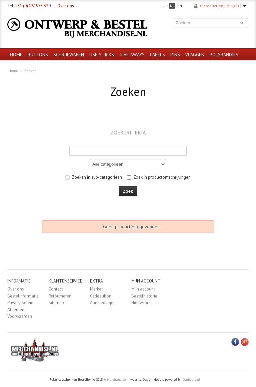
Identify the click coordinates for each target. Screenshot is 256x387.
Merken (97, 289)
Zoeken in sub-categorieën (93, 177)
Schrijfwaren (68, 55)
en (180, 6)
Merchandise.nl (118, 379)
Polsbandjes (224, 55)
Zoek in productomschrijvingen (159, 177)
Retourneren (60, 296)
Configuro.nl (191, 379)
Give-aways (132, 55)
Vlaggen (194, 55)
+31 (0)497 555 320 (33, 6)
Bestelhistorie (144, 296)
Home (16, 55)
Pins (175, 55)
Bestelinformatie (23, 296)
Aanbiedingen (103, 302)
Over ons (65, 6)
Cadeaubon (100, 296)
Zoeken (30, 71)
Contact (56, 289)
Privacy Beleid (20, 302)
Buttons (38, 55)
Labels (157, 55)
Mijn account (143, 289)
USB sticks (101, 55)
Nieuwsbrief (142, 302)
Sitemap (56, 302)
